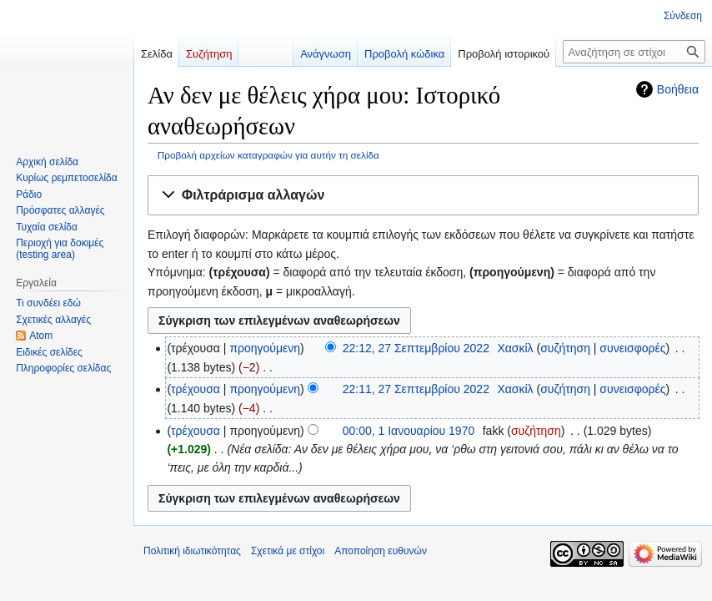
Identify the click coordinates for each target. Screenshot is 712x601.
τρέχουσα (195, 389)
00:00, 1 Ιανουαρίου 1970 (409, 430)
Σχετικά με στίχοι (287, 551)
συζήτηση (565, 348)
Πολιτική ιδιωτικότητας (192, 551)
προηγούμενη (264, 348)
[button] (423, 195)
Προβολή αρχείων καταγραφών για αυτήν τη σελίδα (268, 154)
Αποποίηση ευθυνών (380, 551)
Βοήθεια (678, 89)
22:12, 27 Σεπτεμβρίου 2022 (416, 348)
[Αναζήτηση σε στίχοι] (634, 51)
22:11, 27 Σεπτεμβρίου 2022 (416, 389)
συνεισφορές (632, 348)
